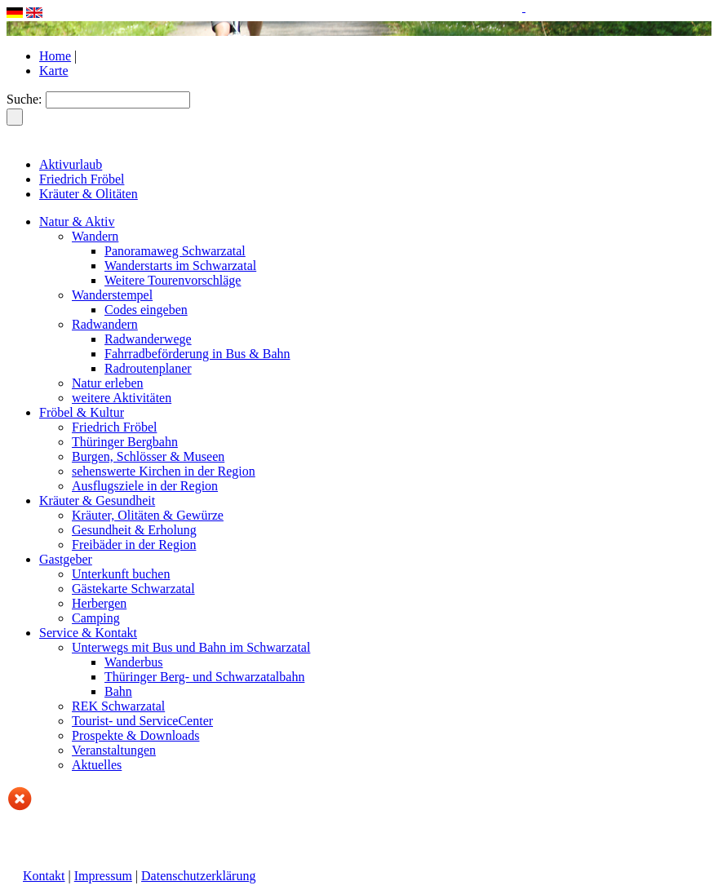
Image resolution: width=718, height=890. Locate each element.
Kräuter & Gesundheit (97, 500)
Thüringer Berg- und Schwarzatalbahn (204, 677)
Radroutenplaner (148, 368)
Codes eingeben (146, 310)
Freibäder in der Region (134, 544)
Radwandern (105, 324)
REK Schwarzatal (118, 706)
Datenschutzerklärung (198, 876)
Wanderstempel (112, 295)
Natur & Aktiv (76, 221)
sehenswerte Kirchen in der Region (163, 471)
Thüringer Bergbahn (125, 442)
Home (55, 56)
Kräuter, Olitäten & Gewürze (148, 515)
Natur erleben (108, 383)
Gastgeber (65, 559)
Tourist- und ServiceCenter (142, 721)
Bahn (118, 691)
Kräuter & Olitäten (88, 194)
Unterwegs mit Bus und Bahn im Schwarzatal (191, 647)
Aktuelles (97, 765)
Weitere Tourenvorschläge (172, 280)
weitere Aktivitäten (121, 398)
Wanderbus (133, 662)
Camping (96, 618)
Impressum (103, 876)
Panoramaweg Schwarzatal (175, 251)
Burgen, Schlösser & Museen (148, 456)
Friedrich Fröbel (81, 179)
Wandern (95, 236)
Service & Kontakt (88, 633)
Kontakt (44, 876)
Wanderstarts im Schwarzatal (180, 265)
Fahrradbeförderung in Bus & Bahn (197, 354)
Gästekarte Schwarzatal (133, 589)
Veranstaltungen (114, 750)
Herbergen (99, 603)
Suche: (24, 99)
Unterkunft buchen (121, 574)
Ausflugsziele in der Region (145, 486)
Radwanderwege (148, 339)
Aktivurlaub (70, 164)
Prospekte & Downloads (135, 735)
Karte (54, 70)
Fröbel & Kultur (81, 412)
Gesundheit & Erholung (134, 530)
